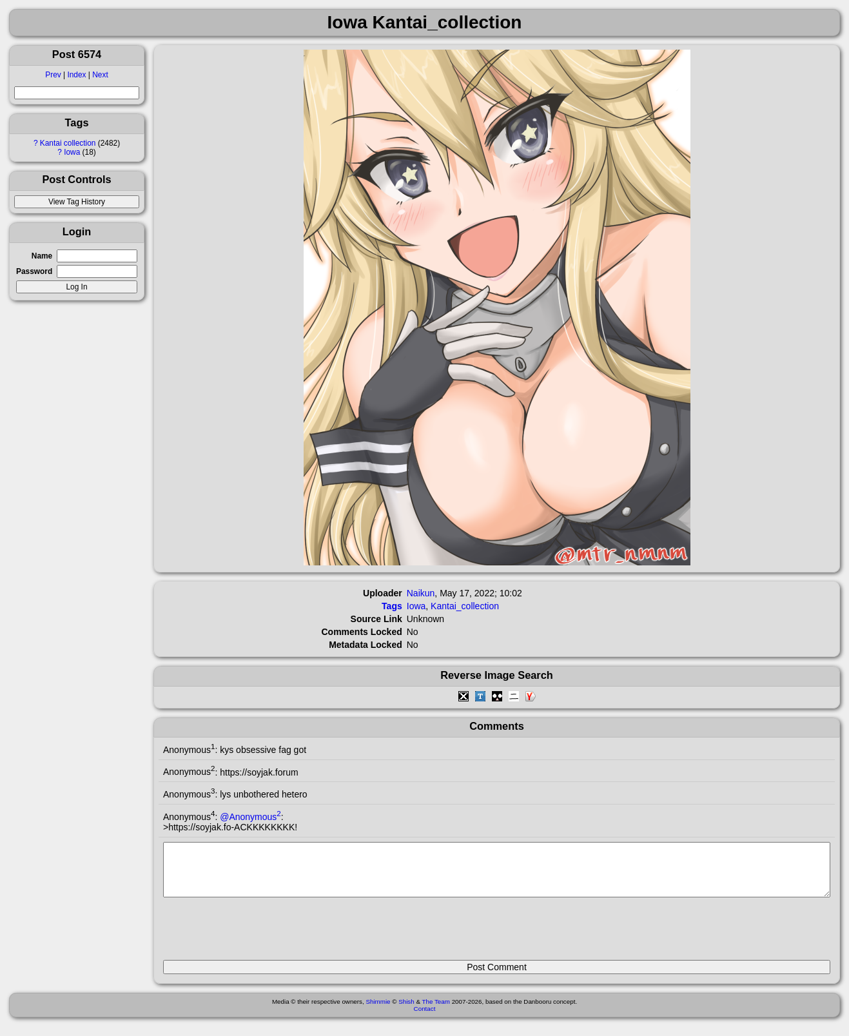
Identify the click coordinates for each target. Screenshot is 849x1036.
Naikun (421, 593)
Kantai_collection (465, 606)
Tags (392, 606)
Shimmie (378, 1011)
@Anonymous (250, 817)
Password (34, 271)
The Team (436, 1011)
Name (42, 255)
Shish (406, 1011)
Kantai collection (68, 143)
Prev (53, 74)
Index (76, 74)
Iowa (72, 152)
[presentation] (261, 934)
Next (100, 74)
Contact (425, 1018)
